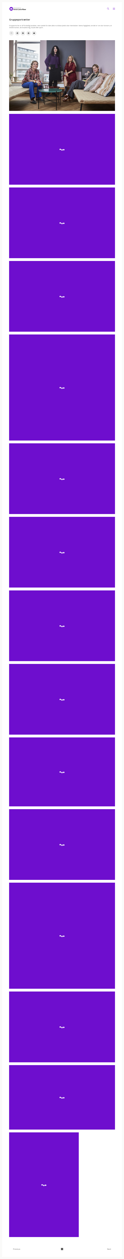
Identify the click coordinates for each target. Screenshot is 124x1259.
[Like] (11, 33)
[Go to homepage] (17, 9)
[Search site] (108, 9)
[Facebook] (23, 33)
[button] (113, 8)
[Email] (34, 33)
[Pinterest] (28, 33)
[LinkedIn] (17, 33)
